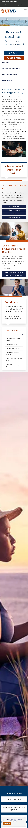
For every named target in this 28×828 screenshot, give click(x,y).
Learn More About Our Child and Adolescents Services (14, 274)
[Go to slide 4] (15, 25)
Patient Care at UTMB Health (9, 1)
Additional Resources (9, 74)
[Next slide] (26, 21)
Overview (5, 62)
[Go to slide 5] (16, 25)
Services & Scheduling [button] (11, 68)
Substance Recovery (14, 210)
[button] (25, 9)
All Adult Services (14, 207)
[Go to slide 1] (11, 25)
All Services (14, 53)
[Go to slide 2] (12, 25)
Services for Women (14, 217)
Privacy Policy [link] (13, 820)
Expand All (20, 334)
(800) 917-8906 (14, 58)
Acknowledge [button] (7, 823)
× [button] (24, 818)
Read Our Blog (7, 80)
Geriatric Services (14, 214)
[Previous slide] (2, 21)
